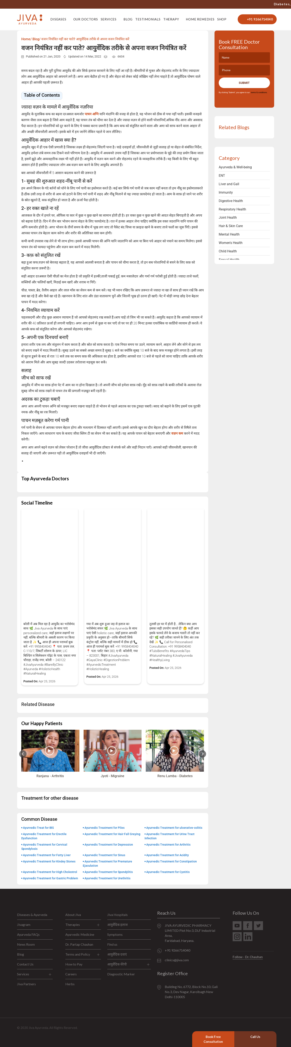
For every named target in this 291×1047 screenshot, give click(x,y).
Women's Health (231, 243)
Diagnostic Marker (121, 974)
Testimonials (148, 19)
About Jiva (73, 915)
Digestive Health (231, 201)
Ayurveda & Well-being (235, 167)
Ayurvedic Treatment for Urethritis (107, 878)
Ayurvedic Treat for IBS (38, 827)
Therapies (72, 924)
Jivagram (23, 924)
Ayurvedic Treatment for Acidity (167, 855)
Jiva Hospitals (117, 915)
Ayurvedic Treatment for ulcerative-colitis (174, 827)
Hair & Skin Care (231, 226)
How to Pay (73, 964)
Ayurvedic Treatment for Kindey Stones (49, 861)
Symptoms (115, 934)
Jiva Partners (26, 984)
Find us (112, 944)
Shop (222, 19)
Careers (71, 974)
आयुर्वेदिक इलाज (117, 924)
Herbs (70, 984)
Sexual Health (229, 260)
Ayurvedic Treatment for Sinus (104, 855)
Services (109, 19)
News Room (26, 944)
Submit (244, 82)
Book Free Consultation (213, 1039)
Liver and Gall (229, 184)
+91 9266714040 (223, 4)
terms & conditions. (258, 92)
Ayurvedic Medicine (79, 934)
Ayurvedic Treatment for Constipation (171, 861)
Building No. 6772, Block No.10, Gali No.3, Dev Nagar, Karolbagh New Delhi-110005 (191, 992)
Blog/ (36, 39)
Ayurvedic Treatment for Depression (108, 844)
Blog (128, 19)
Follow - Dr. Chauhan (248, 957)
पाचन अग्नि (92, 114)
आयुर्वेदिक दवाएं (117, 954)
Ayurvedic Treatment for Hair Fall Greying (112, 834)
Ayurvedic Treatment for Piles (104, 827)
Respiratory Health (232, 209)
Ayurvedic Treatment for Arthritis (168, 844)
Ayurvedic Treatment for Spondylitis (108, 872)
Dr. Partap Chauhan (79, 944)
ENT (222, 176)
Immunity (226, 192)
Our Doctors (85, 19)
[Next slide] (202, 754)
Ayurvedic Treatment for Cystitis (168, 872)
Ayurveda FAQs (28, 934)
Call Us (255, 1037)
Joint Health (228, 218)
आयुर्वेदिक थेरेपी (117, 964)
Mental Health (229, 234)
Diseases (58, 19)
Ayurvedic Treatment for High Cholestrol (50, 872)
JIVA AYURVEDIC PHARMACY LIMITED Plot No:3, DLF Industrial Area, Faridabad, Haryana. (190, 933)
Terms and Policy (77, 954)
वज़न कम (176, 433)
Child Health (228, 251)
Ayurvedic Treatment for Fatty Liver (47, 855)
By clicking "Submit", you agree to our (243, 92)
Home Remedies (200, 19)
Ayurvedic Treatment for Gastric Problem (50, 878)
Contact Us (25, 964)
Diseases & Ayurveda (32, 915)
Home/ (26, 39)
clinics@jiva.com (177, 960)
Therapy (171, 19)
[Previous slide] (23, 754)
